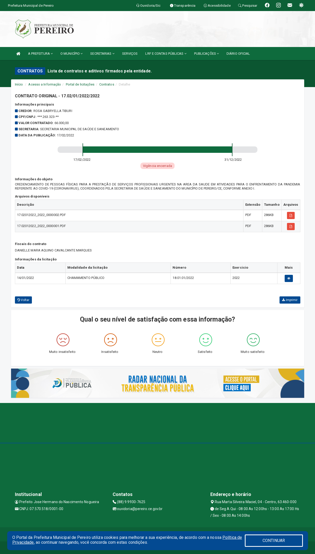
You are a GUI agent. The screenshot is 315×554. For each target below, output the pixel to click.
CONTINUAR (274, 540)
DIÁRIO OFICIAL (238, 53)
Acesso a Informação (44, 84)
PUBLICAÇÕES (206, 53)
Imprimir (290, 300)
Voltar (23, 300)
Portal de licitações (80, 84)
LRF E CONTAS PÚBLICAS (165, 53)
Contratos (106, 84)
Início (19, 84)
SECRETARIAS (102, 53)
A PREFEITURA (40, 53)
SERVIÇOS (130, 53)
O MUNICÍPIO (71, 53)
